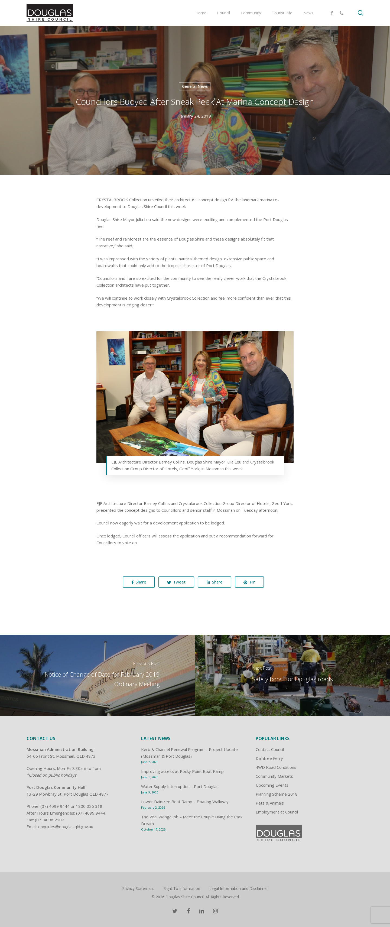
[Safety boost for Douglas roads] (292, 675)
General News (195, 86)
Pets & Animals (270, 803)
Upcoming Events (272, 785)
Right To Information (181, 888)
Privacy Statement (138, 888)
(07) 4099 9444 (55, 806)
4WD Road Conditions (276, 767)
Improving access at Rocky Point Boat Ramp (182, 771)
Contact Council (270, 749)
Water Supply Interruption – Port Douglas (180, 786)
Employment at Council (277, 812)
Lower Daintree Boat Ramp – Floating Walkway (185, 801)
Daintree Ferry (269, 758)
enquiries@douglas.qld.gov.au (65, 826)
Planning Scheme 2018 (277, 794)
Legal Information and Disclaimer (238, 888)
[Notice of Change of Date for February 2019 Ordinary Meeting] (97, 675)
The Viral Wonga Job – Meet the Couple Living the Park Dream (191, 820)
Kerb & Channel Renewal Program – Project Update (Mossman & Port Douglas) (189, 753)
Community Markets (274, 776)
